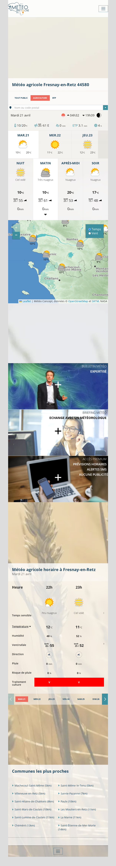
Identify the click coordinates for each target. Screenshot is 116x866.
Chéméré (23, 825)
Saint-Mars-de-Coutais (31, 809)
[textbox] (60, 107)
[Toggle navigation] (103, 8)
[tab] (21, 699)
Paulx (67, 801)
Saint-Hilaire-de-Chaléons (33, 801)
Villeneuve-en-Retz (28, 793)
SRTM (95, 301)
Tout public (21, 97)
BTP (54, 97)
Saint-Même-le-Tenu (75, 785)
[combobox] (60, 107)
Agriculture (40, 97)
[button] (105, 229)
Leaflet (25, 301)
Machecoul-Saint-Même (31, 785)
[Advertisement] (64, 47)
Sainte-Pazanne (72, 793)
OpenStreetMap (78, 301)
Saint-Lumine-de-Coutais (33, 817)
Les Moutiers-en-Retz (77, 809)
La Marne (69, 817)
